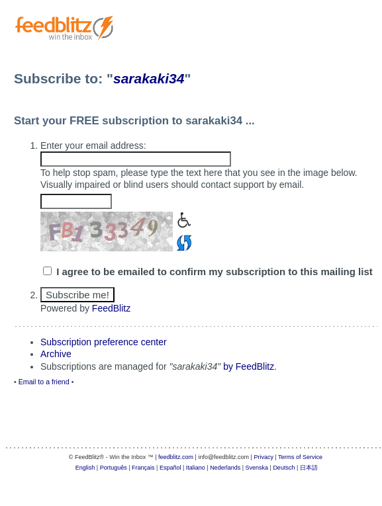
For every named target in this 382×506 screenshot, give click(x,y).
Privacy (263, 457)
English (85, 467)
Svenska (257, 467)
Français (143, 467)
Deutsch (284, 467)
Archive (56, 354)
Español (170, 467)
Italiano (195, 467)
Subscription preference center (103, 342)
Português (113, 467)
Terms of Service (300, 457)
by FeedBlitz (248, 366)
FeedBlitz (111, 308)
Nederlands (225, 467)
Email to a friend (44, 382)
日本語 (309, 467)
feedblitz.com (175, 457)
